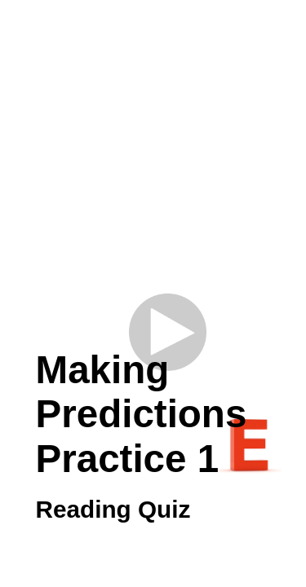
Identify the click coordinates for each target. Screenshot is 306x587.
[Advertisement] (153, 169)
